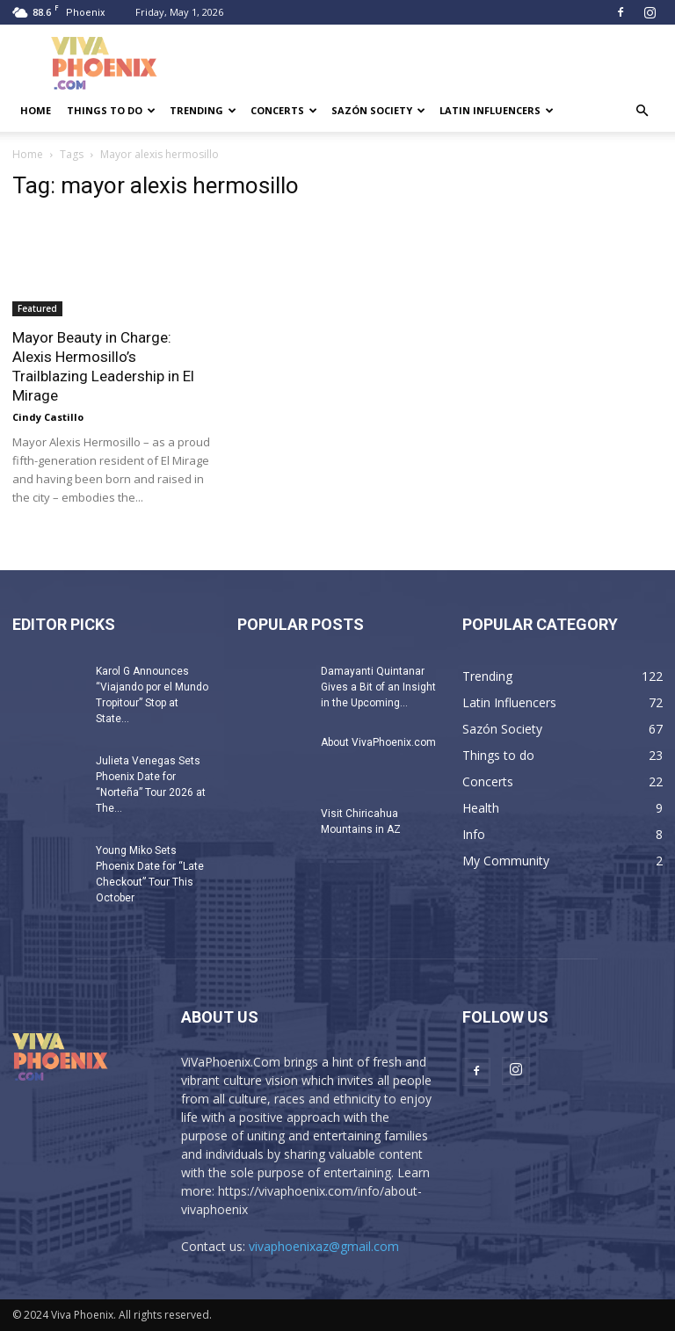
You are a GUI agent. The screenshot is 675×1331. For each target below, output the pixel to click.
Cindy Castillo (47, 416)
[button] (642, 111)
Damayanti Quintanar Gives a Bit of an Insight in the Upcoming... (378, 687)
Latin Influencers (496, 110)
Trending (203, 110)
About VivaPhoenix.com (378, 742)
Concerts (283, 110)
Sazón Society (378, 110)
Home (35, 110)
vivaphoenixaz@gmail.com (324, 1246)
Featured (37, 308)
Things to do (111, 110)
